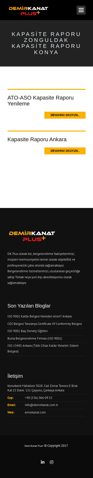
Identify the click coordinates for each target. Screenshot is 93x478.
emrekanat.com (35, 412)
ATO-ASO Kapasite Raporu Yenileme (40, 101)
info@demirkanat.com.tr (41, 405)
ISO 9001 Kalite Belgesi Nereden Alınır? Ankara (39, 316)
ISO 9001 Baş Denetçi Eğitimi (27, 331)
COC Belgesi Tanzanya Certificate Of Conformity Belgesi (44, 324)
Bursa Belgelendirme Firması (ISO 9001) (34, 338)
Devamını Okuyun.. (65, 115)
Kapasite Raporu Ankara (37, 139)
